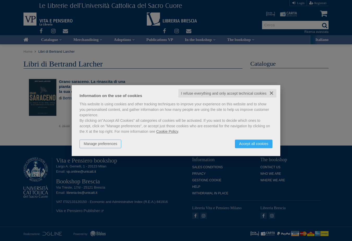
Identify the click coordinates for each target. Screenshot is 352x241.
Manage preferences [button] (100, 144)
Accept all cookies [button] (253, 144)
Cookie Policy (167, 131)
